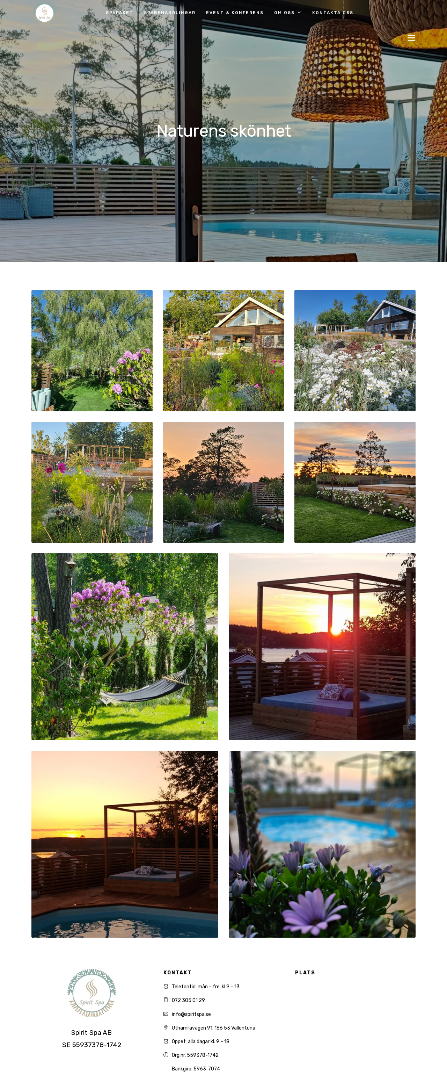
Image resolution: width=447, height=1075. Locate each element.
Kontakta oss (332, 12)
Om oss (284, 12)
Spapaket (119, 12)
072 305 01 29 (188, 1000)
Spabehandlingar (170, 12)
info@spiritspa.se (191, 1014)
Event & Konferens (235, 12)
